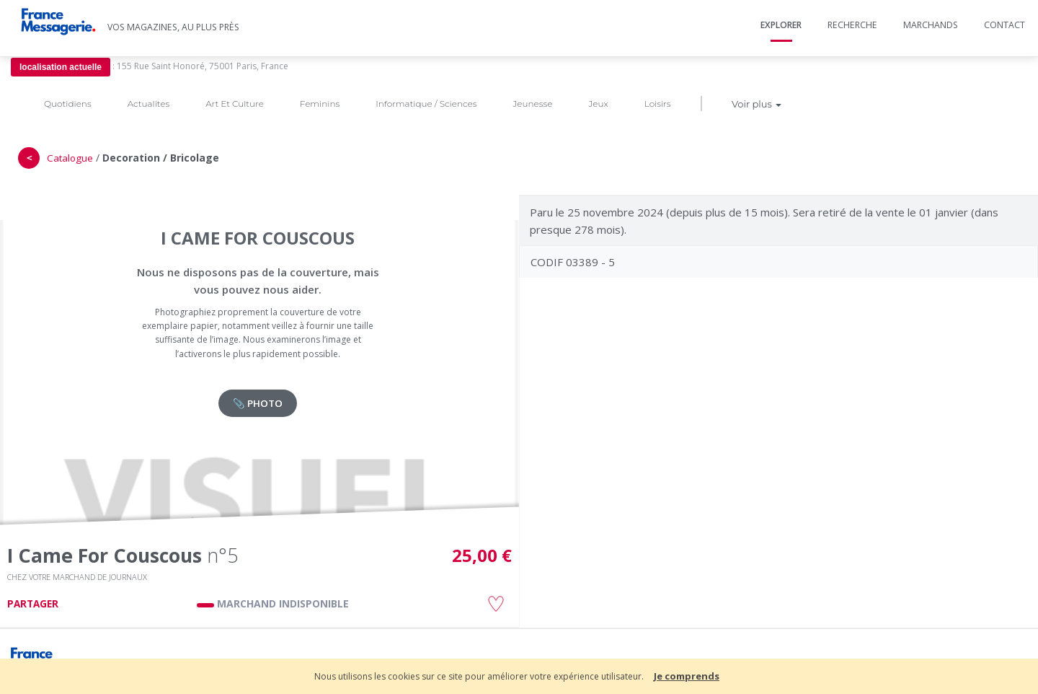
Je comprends (686, 675)
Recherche (852, 25)
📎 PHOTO (258, 403)
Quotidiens (68, 103)
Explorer (781, 25)
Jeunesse (532, 103)
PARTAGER (32, 603)
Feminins (320, 103)
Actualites (148, 103)
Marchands (930, 25)
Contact (1004, 25)
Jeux (598, 103)
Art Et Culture (234, 103)
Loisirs (657, 103)
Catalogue (70, 157)
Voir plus (756, 104)
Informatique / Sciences (426, 103)
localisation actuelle (60, 67)
